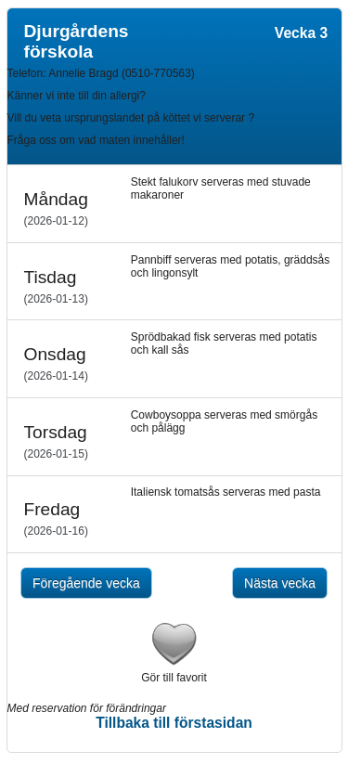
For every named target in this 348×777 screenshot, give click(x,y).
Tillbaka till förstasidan (174, 723)
